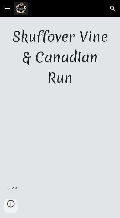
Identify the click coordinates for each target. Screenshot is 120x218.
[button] (7, 8)
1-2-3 (12, 188)
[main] (60, 57)
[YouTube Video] (60, 136)
